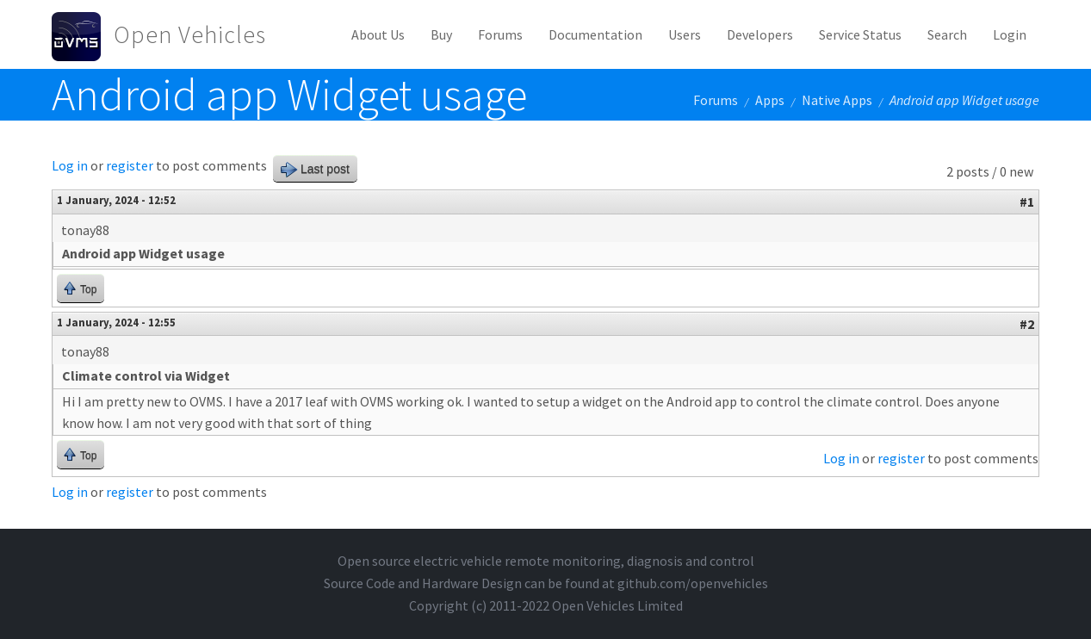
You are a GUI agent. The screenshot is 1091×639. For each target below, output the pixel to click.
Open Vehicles (190, 34)
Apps (769, 100)
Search (947, 34)
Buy (441, 34)
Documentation (595, 34)
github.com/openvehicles (692, 583)
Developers (760, 34)
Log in (70, 165)
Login (1009, 34)
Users (684, 34)
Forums (500, 34)
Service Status (860, 34)
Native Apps (837, 100)
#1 (1027, 201)
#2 (1027, 323)
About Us (378, 34)
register (129, 165)
